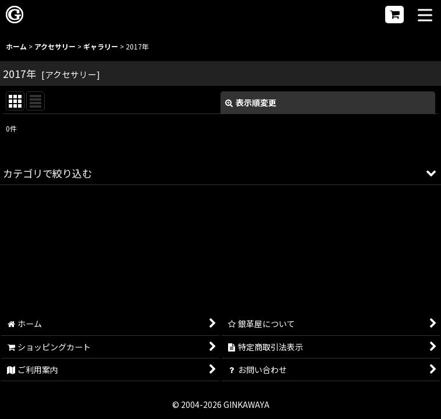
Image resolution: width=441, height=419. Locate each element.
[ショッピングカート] (394, 14)
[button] (425, 16)
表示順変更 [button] (250, 102)
